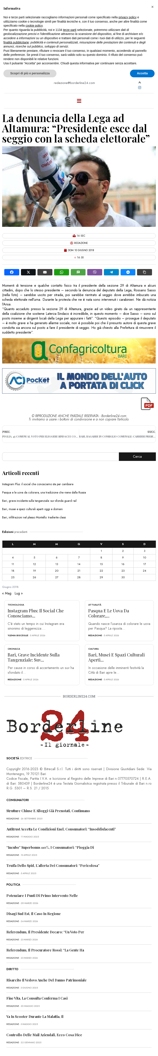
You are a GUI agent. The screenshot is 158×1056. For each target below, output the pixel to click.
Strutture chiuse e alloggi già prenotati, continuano (48, 811)
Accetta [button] (142, 73)
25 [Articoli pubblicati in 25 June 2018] (12, 577)
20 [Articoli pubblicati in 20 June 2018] (56, 571)
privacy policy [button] (128, 17)
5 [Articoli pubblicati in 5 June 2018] (34, 557)
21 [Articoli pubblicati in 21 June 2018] (78, 571)
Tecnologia (16, 604)
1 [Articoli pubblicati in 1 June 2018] (101, 551)
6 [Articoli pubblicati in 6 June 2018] (57, 557)
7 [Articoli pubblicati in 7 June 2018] (79, 557)
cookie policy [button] (34, 25)
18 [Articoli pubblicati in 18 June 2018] (12, 571)
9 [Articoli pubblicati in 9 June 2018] (123, 557)
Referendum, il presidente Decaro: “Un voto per (45, 932)
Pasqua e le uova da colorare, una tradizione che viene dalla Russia (44, 492)
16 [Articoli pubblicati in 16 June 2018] (122, 564)
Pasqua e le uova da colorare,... (108, 613)
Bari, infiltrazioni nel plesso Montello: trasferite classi (34, 517)
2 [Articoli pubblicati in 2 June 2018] (123, 551)
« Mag (6, 593)
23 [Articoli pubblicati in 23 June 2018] (123, 571)
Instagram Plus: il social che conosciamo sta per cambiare (37, 484)
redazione (95, 635)
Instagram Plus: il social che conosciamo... (36, 613)
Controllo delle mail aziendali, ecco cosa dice (44, 1035)
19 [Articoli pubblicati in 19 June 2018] (34, 571)
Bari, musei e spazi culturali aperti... (116, 657)
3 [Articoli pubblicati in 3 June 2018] (144, 551)
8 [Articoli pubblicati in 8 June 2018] (101, 557)
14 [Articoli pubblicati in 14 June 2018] (78, 564)
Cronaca (14, 648)
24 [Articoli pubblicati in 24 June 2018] (144, 571)
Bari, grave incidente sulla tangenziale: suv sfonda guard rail (39, 501)
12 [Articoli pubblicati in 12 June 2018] (34, 564)
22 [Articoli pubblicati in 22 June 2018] (101, 571)
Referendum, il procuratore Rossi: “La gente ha (45, 950)
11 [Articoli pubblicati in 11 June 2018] (13, 564)
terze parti (69, 30)
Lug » (19, 593)
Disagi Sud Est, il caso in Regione (33, 913)
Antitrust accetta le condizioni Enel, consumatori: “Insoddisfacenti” (61, 829)
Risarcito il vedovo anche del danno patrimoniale (46, 980)
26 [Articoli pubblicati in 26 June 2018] (34, 577)
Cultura (93, 648)
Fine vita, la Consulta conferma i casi (37, 998)
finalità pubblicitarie (16, 42)
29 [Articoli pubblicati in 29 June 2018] (101, 577)
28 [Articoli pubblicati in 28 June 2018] (79, 577)
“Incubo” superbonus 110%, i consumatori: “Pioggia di (50, 847)
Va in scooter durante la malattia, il (34, 1016)
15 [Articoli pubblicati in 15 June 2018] (101, 564)
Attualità (94, 604)
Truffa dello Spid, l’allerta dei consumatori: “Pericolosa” (52, 865)
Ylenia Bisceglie (18, 635)
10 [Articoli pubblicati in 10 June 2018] (144, 557)
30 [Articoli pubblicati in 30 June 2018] (123, 577)
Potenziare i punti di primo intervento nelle (42, 895)
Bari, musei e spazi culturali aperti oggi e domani (32, 509)
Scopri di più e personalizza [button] (30, 73)
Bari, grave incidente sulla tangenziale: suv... (34, 657)
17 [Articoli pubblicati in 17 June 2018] (144, 564)
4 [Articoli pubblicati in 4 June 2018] (13, 557)
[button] (152, 6)
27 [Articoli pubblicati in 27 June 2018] (56, 577)
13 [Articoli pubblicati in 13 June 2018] (56, 564)
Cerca (137, 456)
